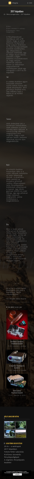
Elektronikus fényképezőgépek (17, 392)
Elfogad (17, 474)
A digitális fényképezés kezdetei (17, 367)
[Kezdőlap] (4, 14)
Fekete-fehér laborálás (14, 452)
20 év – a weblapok (12, 446)
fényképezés (11, 30)
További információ (24, 472)
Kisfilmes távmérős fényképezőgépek (17, 343)
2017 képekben (10, 449)
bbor (9, 26)
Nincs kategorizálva (13, 31)
